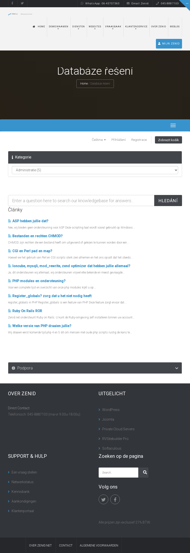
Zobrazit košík (168, 140)
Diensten (78, 26)
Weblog (175, 26)
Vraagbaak (113, 26)
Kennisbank (20, 492)
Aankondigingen (24, 501)
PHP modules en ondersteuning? (37, 281)
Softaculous (111, 448)
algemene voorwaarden (99, 545)
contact (66, 545)
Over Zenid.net (40, 545)
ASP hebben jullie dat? (28, 221)
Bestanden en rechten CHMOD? (35, 236)
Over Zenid (158, 26)
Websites (95, 26)
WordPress (111, 410)
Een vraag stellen (24, 472)
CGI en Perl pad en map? (30, 251)
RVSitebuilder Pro (115, 439)
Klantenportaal (23, 511)
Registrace (139, 140)
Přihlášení (118, 140)
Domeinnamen (58, 26)
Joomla (108, 419)
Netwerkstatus (23, 482)
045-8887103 (167, 3)
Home (39, 26)
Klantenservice (136, 26)
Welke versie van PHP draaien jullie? (39, 326)
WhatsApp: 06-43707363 (100, 3)
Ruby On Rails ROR (25, 311)
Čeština (99, 140)
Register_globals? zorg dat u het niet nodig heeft (49, 296)
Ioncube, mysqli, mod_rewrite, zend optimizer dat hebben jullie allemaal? (69, 266)
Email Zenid (138, 3)
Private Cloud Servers (118, 429)
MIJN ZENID (169, 43)
